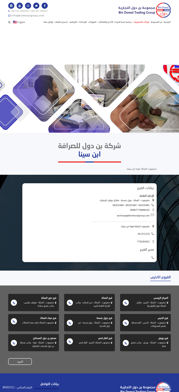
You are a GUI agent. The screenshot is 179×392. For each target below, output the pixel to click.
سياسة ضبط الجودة (123, 22)
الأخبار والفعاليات (105, 22)
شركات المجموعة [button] (141, 22)
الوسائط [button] (83, 22)
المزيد (20, 361)
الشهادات (92, 22)
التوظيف (73, 22)
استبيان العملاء (61, 22)
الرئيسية (167, 21)
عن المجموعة (156, 22)
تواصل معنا (48, 22)
